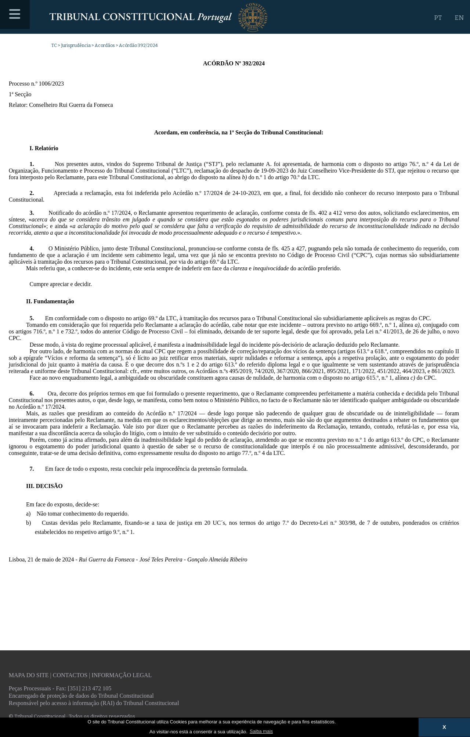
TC (54, 45)
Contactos (70, 675)
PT (438, 18)
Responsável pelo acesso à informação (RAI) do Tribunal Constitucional (94, 703)
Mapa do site (29, 675)
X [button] (444, 727)
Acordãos (105, 45)
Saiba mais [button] (261, 731)
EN (459, 18)
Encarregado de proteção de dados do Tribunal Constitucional (81, 696)
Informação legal (121, 675)
